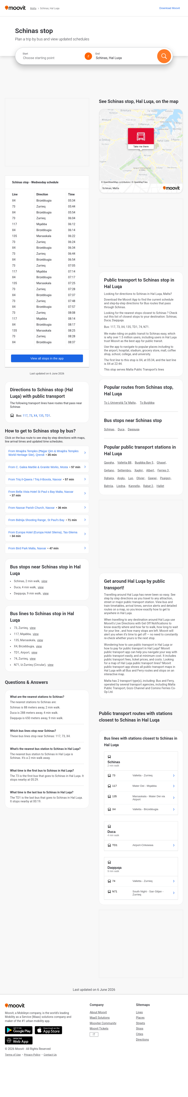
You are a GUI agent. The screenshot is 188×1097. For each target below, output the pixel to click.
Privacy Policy (32, 1054)
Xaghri (138, 470)
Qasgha (109, 462)
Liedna (121, 486)
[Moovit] (15, 8)
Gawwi (152, 478)
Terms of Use (13, 1054)
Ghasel (161, 462)
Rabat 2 (148, 486)
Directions (142, 1039)
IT (94, 1034)
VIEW (44, 581)
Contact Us (50, 1054)
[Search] (164, 56)
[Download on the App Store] (48, 1030)
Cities (139, 1034)
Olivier (140, 478)
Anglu (121, 478)
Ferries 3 (163, 470)
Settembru (124, 470)
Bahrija (108, 486)
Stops (139, 1028)
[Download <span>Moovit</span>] (169, 8)
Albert (150, 470)
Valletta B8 (124, 462)
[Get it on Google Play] (19, 1030)
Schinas (109, 429)
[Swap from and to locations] (88, 56)
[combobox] (52, 58)
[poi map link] (141, 151)
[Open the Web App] (19, 1040)
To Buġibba (147, 402)
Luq (130, 478)
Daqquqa (133, 429)
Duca (121, 429)
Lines (139, 1012)
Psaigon (165, 478)
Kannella (134, 486)
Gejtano (109, 470)
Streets (140, 1023)
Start (25, 53)
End (97, 53)
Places (140, 1017)
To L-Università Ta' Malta (120, 402)
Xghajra (109, 478)
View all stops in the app (47, 358)
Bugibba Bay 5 (144, 462)
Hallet (160, 486)
